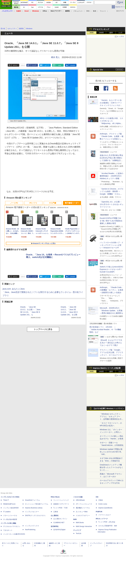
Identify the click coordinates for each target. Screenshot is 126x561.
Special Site (98, 70)
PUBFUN (99, 512)
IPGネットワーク (102, 519)
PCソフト (33, 203)
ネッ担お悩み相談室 (10, 519)
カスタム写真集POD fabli (107, 526)
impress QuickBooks (105, 508)
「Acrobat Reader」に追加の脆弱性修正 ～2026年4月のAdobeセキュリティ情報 (111, 175)
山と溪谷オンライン (60, 519)
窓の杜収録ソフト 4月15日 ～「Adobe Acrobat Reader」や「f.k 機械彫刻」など (105, 329)
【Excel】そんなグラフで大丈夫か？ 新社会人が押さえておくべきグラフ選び (111, 342)
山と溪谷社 (54, 515)
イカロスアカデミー (83, 515)
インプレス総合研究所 (11, 508)
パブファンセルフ (104, 515)
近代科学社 (54, 526)
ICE (97, 497)
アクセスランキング (101, 29)
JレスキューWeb (81, 512)
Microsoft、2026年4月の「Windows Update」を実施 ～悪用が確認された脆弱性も (111, 310)
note (59, 65)
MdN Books (80, 522)
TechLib (78, 533)
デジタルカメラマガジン (11, 526)
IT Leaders (7, 512)
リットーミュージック (61, 500)
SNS (87, 11)
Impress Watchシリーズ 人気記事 (107, 368)
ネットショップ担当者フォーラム (36, 504)
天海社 (100, 500)
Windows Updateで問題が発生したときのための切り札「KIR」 (111, 451)
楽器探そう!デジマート (61, 504)
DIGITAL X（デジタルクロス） (35, 515)
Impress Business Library (33, 508)
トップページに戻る (43, 329)
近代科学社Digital (59, 530)
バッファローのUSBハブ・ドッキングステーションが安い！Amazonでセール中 (111, 245)
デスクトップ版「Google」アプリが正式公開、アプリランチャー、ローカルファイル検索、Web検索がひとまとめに (111, 355)
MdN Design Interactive (84, 526)
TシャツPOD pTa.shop (106, 522)
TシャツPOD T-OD (60, 508)
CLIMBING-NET (58, 522)
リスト (23, 65)
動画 (94, 11)
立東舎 (55, 512)
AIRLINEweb (80, 500)
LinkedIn (72, 65)
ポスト (15, 65)
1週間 (111, 33)
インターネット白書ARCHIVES (14, 534)
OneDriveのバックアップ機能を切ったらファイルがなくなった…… (111, 467)
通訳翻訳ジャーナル (83, 508)
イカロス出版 (78, 497)
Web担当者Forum (9, 504)
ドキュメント (78, 11)
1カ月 (121, 33)
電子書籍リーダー (72, 203)
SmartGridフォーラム (32, 500)
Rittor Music (55, 497)
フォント (103, 11)
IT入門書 (52, 203)
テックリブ (77, 530)
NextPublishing (30, 530)
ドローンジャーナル (10, 515)
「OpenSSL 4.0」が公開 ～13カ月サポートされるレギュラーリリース (111, 204)
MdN (75, 519)
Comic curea (102, 504)
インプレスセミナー (32, 512)
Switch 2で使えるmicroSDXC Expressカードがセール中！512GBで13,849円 (111, 269)
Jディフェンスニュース (84, 504)
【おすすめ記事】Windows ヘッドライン (108, 408)
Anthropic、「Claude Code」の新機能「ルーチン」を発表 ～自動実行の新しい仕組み (111, 290)
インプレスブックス (32, 526)
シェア (34, 65)
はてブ (47, 65)
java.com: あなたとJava (14, 289)
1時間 (92, 33)
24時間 (101, 33)
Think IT (6, 500)
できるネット (7, 530)
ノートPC (14, 203)
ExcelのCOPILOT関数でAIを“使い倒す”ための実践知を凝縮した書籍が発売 (111, 220)
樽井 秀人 (55, 57)
